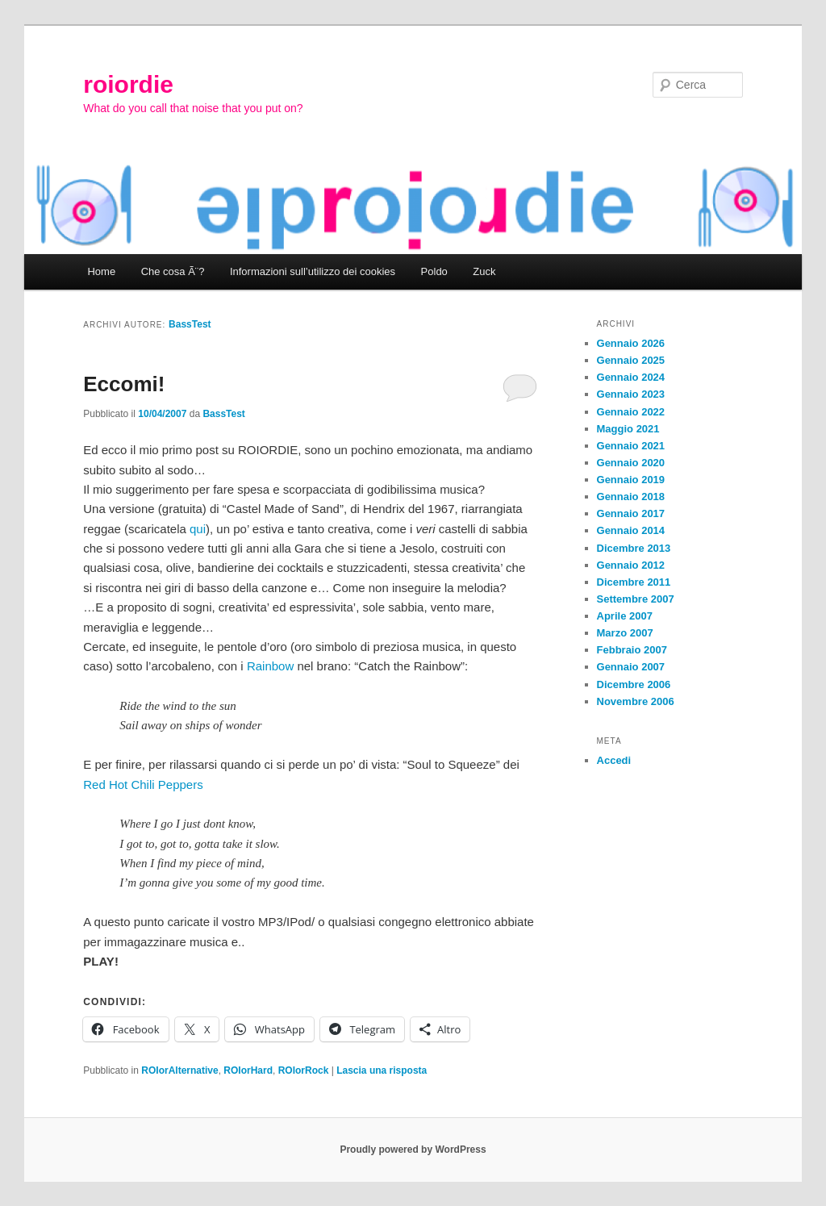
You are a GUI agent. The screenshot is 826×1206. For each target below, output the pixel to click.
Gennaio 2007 (631, 667)
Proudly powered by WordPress (413, 1149)
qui (198, 529)
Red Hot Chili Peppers (142, 784)
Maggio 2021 (628, 429)
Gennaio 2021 (631, 446)
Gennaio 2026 (631, 343)
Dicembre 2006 (634, 684)
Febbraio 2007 (632, 650)
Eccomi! (124, 384)
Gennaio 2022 (631, 412)
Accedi (614, 760)
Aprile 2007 (625, 616)
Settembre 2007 (635, 599)
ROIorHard (248, 1070)
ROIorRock (303, 1070)
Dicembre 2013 (634, 548)
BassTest (190, 324)
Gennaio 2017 (631, 513)
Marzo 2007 (625, 633)
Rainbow (270, 666)
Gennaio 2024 (631, 377)
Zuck (484, 271)
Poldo (434, 271)
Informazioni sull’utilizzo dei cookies (312, 271)
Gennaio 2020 (631, 463)
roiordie (128, 84)
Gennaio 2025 (631, 360)
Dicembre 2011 (634, 582)
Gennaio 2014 (631, 530)
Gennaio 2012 (631, 565)
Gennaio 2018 (631, 496)
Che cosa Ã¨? (173, 271)
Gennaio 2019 (631, 480)
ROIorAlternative (179, 1070)
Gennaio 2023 (631, 394)
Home (101, 271)
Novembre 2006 (635, 701)
